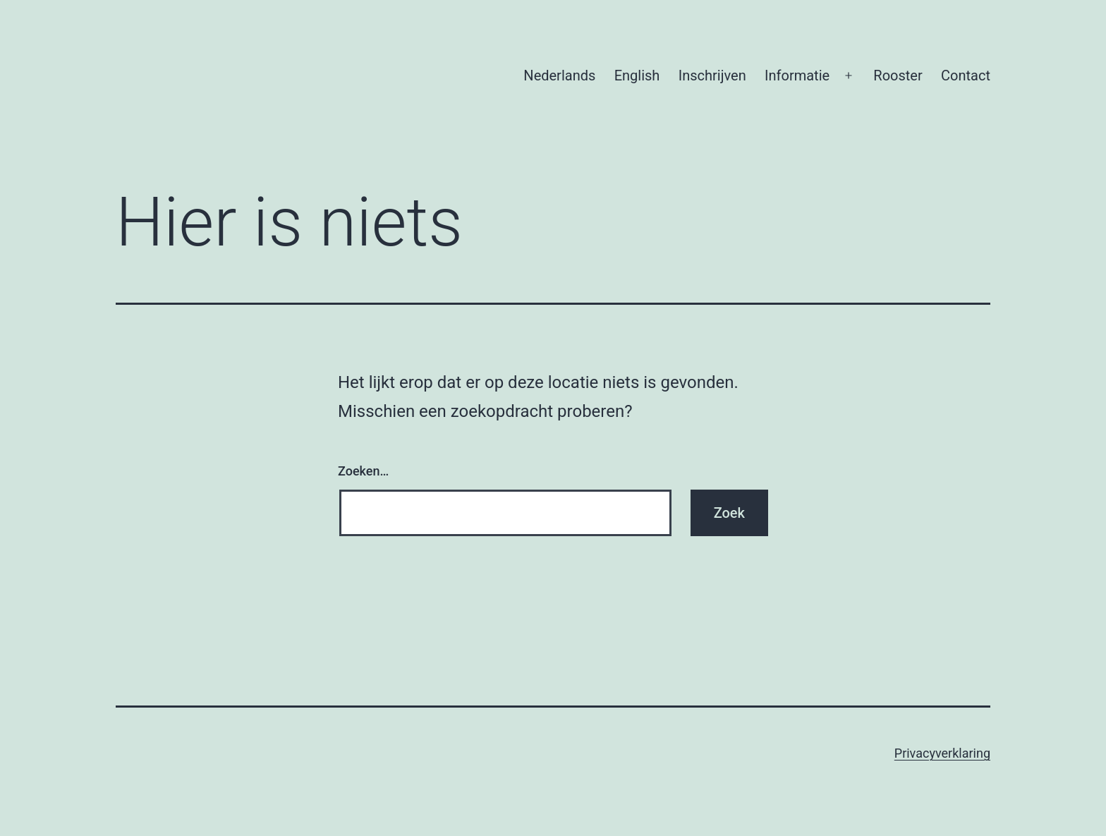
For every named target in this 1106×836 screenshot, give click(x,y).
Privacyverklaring (942, 753)
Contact (965, 75)
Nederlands (559, 75)
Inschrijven (712, 75)
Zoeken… (363, 471)
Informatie (797, 75)
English (637, 75)
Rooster (897, 75)
